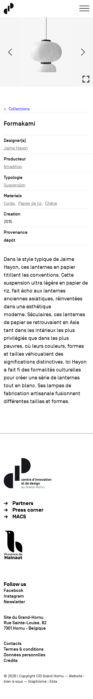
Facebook (13, 590)
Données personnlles (24, 655)
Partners (22, 503)
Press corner (27, 510)
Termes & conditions (24, 649)
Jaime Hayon (16, 148)
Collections (19, 109)
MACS (19, 516)
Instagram (14, 596)
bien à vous (13, 681)
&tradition (13, 166)
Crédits (11, 660)
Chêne (51, 203)
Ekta (53, 681)
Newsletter (14, 601)
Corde (9, 203)
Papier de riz (29, 203)
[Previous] (10, 52)
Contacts (13, 643)
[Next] (82, 52)
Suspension (14, 185)
